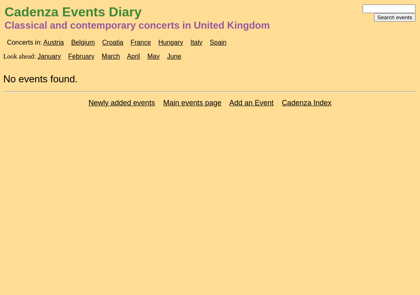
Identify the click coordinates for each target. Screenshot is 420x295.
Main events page (192, 103)
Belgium (83, 42)
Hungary (170, 42)
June (174, 56)
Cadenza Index (306, 103)
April (133, 56)
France (140, 42)
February (81, 56)
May (153, 56)
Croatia (112, 42)
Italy (196, 42)
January (49, 56)
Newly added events (122, 103)
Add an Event (251, 103)
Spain (218, 42)
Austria (53, 42)
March (111, 56)
